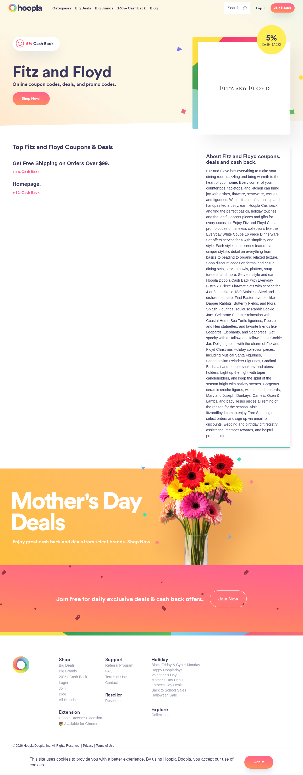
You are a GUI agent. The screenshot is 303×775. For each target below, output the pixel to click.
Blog (62, 694)
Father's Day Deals (167, 685)
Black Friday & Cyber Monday (175, 665)
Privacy (88, 746)
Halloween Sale (164, 695)
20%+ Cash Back (73, 677)
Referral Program (119, 665)
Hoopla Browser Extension (80, 718)
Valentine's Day (164, 675)
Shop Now (138, 541)
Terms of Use (116, 677)
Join (62, 688)
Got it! (259, 762)
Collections (160, 715)
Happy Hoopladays (166, 670)
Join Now (228, 599)
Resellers (112, 701)
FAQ (109, 671)
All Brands (67, 700)
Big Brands (68, 671)
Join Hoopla (282, 7)
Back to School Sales (168, 690)
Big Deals (67, 665)
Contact (111, 683)
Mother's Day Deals (167, 680)
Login (63, 683)
